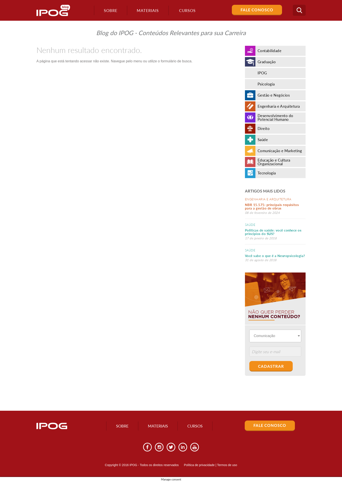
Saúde (250, 225)
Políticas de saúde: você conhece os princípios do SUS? (273, 232)
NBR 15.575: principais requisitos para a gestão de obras (272, 206)
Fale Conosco (257, 9)
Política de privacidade (199, 465)
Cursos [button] (187, 10)
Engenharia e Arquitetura (268, 199)
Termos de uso (227, 465)
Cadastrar (271, 366)
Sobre (110, 10)
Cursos (195, 426)
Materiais (148, 10)
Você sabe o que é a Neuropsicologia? (275, 256)
